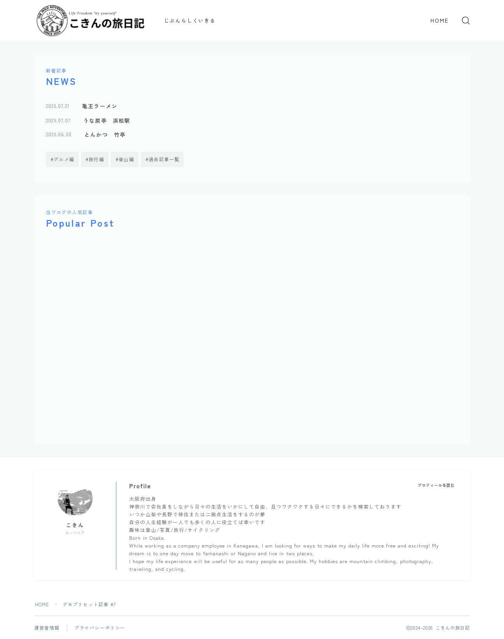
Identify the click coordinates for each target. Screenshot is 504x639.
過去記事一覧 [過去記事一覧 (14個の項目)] (164, 159)
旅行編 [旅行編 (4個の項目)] (96, 159)
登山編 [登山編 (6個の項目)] (126, 159)
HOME (439, 20)
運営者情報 (47, 627)
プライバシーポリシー (100, 627)
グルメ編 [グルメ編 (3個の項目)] (64, 159)
